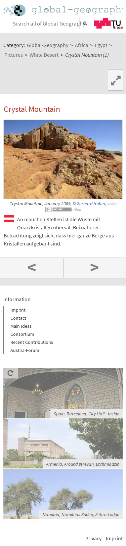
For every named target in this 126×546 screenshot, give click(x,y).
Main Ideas (21, 326)
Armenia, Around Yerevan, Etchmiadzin (82, 464)
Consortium (22, 334)
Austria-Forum (24, 350)
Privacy (93, 538)
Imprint (18, 310)
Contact (18, 318)
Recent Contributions (31, 342)
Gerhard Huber (91, 204)
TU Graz (108, 23)
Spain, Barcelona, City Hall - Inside (86, 414)
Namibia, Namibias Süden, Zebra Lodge (81, 514)
